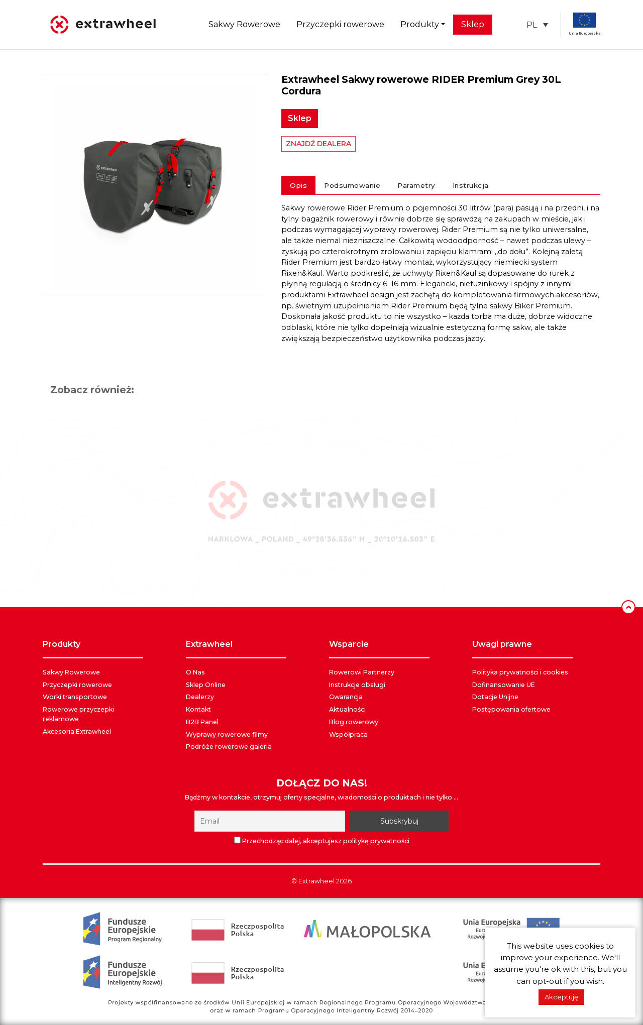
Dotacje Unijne (495, 697)
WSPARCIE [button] (349, 644)
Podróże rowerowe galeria (229, 746)
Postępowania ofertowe (511, 709)
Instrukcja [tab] (471, 185)
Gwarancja (346, 697)
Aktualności (347, 709)
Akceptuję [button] (561, 997)
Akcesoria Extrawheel (77, 731)
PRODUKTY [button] (61, 644)
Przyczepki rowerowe (340, 24)
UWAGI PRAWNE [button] (502, 644)
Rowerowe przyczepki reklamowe (78, 714)
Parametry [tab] (416, 185)
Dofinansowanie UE (503, 685)
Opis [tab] (298, 185)
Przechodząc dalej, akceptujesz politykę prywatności (321, 841)
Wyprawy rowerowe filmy (227, 734)
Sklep (472, 24)
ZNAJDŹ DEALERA (318, 143)
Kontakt (198, 709)
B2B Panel (202, 722)
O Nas (195, 672)
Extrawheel (316, 881)
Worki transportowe (75, 697)
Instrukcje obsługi (357, 685)
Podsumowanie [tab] (352, 185)
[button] (537, 25)
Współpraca (348, 734)
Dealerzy (200, 697)
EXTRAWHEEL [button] (209, 644)
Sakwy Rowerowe (244, 24)
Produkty (419, 24)
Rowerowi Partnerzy (361, 672)
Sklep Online (206, 685)
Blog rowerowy (353, 722)
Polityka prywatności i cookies (520, 672)
